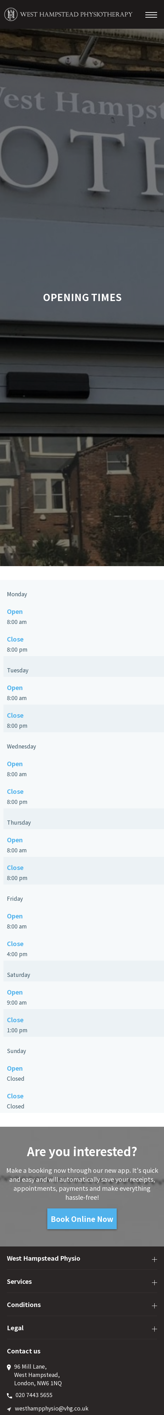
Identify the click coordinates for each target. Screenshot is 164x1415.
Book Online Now (82, 1219)
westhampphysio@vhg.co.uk (51, 1408)
